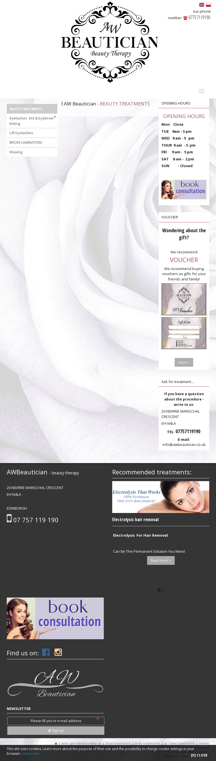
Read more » (161, 560)
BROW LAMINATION (26, 142)
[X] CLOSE (199, 755)
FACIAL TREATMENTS (118, 743)
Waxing (16, 151)
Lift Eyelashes (21, 132)
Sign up (56, 730)
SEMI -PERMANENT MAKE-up (82, 743)
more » (184, 362)
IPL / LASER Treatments (180, 743)
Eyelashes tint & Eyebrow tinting (33, 121)
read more (30, 753)
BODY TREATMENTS (147, 743)
